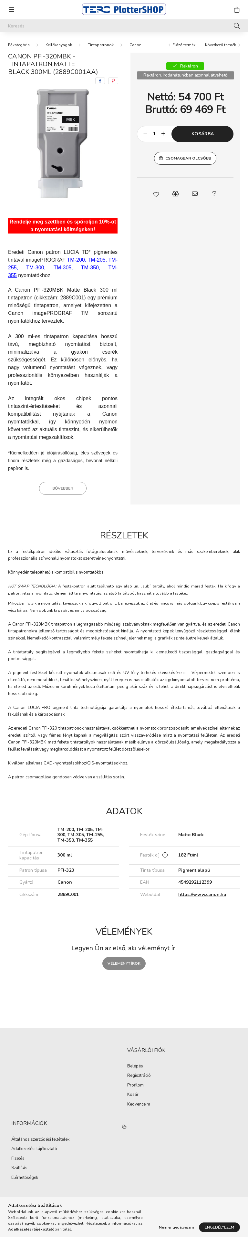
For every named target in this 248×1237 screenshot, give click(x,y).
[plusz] (163, 134)
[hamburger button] (11, 9)
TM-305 (62, 267)
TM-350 (90, 267)
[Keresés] (124, 25)
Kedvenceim (138, 1104)
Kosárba (202, 134)
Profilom (135, 1085)
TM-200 (76, 260)
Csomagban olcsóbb (188, 158)
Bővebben (62, 488)
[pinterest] (113, 81)
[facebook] (100, 81)
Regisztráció (139, 1075)
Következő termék (220, 44)
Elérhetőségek (24, 1177)
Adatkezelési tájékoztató (34, 1149)
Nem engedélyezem (176, 1227)
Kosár (133, 1094)
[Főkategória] (19, 44)
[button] (156, 193)
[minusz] (145, 134)
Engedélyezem (219, 1227)
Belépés (135, 1066)
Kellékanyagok (59, 44)
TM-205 (97, 260)
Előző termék (183, 44)
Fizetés (18, 1158)
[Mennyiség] (154, 134)
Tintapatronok (101, 44)
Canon (135, 44)
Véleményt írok (124, 963)
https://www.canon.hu (202, 894)
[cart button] (236, 9)
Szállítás (19, 1168)
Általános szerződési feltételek (40, 1139)
